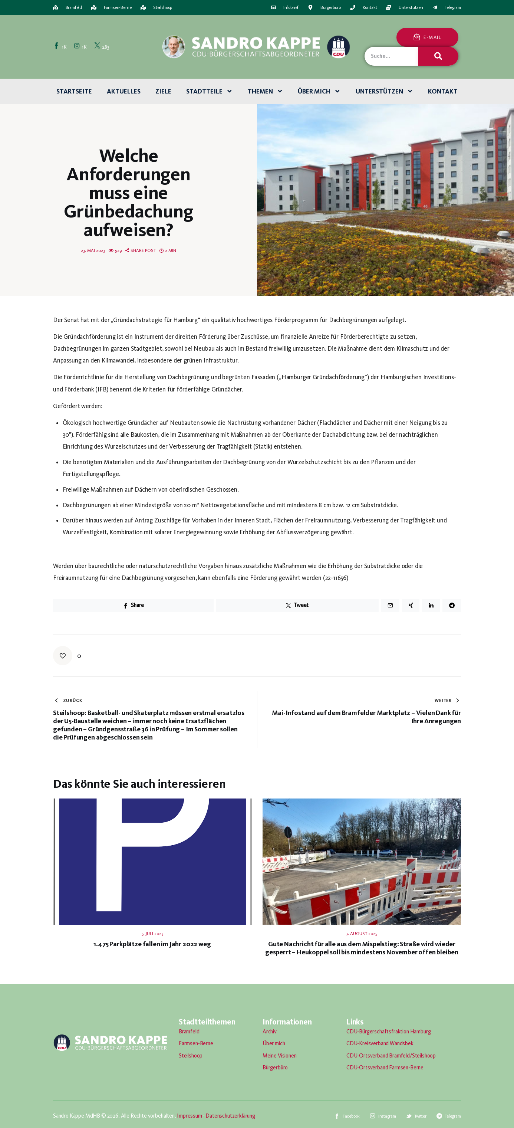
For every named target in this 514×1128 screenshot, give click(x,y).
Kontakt (443, 91)
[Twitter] (102, 46)
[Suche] (438, 56)
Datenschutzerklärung (230, 1115)
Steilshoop (190, 1055)
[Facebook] (61, 46)
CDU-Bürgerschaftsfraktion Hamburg (388, 1031)
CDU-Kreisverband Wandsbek (379, 1043)
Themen (265, 91)
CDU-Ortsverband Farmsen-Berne (385, 1067)
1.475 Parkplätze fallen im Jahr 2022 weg (152, 944)
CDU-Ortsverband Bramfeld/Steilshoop (391, 1055)
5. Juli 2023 (152, 933)
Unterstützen (384, 91)
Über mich (319, 91)
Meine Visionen (280, 1055)
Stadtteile (209, 91)
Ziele (163, 91)
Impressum (189, 1115)
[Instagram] (81, 46)
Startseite (74, 91)
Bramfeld (189, 1031)
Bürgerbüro (275, 1067)
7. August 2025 (361, 933)
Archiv (270, 1031)
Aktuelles (124, 91)
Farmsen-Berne (196, 1043)
